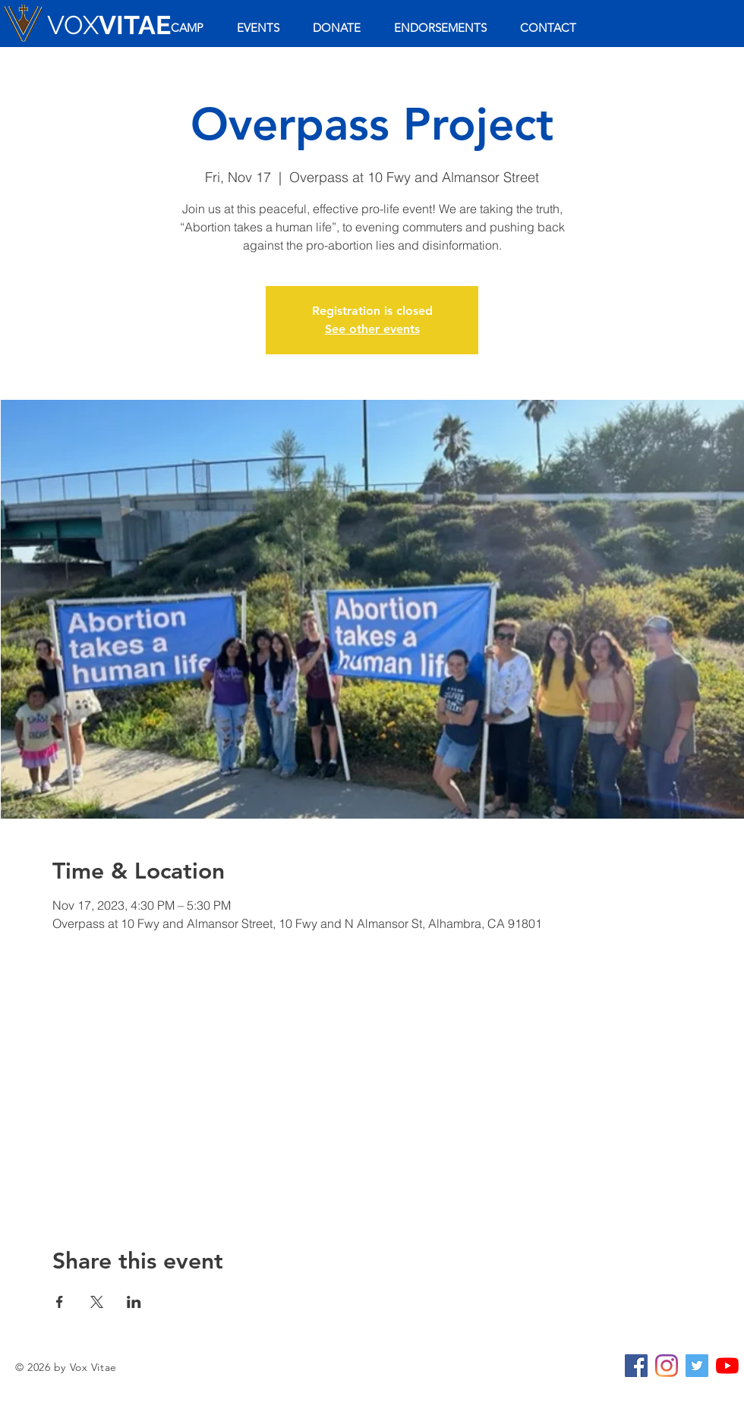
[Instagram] (666, 1365)
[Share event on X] (97, 1302)
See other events (372, 329)
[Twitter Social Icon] (697, 1365)
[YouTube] (727, 1365)
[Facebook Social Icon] (636, 1365)
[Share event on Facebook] (59, 1302)
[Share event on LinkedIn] (134, 1302)
